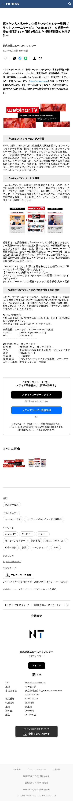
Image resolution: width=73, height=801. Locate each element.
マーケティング (40, 547)
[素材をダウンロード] (34, 58)
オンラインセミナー (15, 541)
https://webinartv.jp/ (39, 81)
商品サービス (11, 505)
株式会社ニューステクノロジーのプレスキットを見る (29, 589)
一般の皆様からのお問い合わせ (36, 789)
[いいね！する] (5, 58)
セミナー (42, 534)
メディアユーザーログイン (36, 394)
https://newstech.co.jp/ (35, 682)
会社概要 (17, 769)
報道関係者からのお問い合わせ (36, 776)
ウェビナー (27, 534)
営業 (24, 547)
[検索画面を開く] (70, 4)
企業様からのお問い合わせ (36, 782)
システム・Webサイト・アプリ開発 (44, 519)
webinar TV (10, 534)
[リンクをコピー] (40, 58)
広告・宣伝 (10, 547)
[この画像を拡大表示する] (14, 463)
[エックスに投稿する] (14, 58)
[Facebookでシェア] (19, 58)
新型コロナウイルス (56, 541)
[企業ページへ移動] (37, 635)
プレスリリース (22, 605)
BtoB (56, 547)
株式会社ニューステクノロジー (48, 605)
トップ (8, 605)
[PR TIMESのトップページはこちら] (12, 4)
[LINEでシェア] (25, 58)
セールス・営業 (13, 519)
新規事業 (35, 541)
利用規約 (56, 769)
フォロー (36, 665)
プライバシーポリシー (36, 769)
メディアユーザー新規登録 (36, 410)
